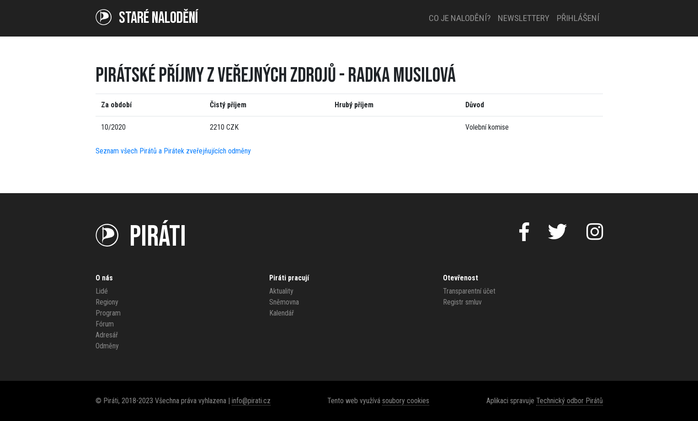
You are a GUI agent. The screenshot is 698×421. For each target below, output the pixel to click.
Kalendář (281, 313)
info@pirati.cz (251, 400)
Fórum (105, 324)
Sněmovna (284, 302)
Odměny (107, 346)
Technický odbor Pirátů (569, 400)
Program (108, 313)
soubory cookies (405, 400)
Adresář (107, 335)
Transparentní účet (469, 291)
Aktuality (281, 291)
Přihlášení (578, 18)
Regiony (107, 302)
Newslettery (523, 18)
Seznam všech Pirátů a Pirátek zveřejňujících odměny (173, 151)
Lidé (102, 291)
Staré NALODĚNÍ (147, 18)
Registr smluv (462, 302)
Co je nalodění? (459, 18)
